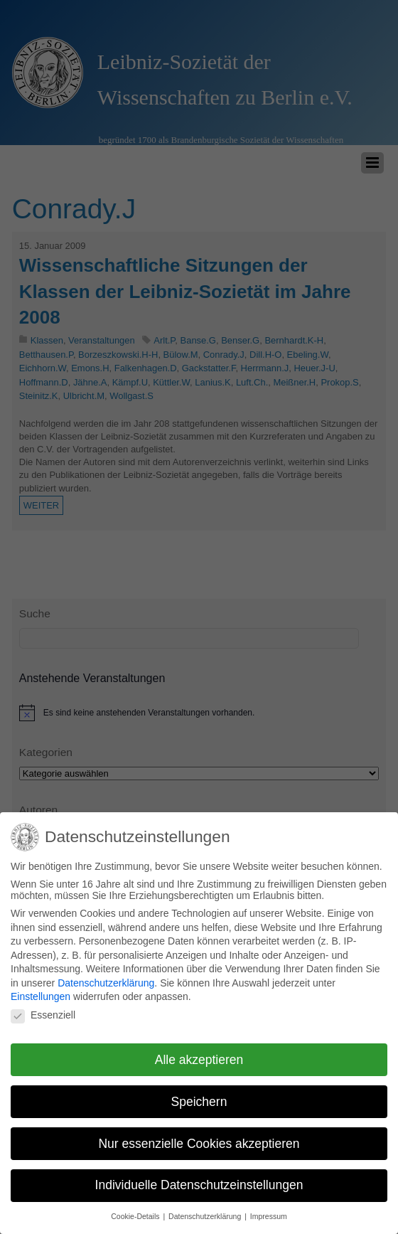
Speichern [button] (199, 1096)
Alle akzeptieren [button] (199, 1054)
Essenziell (43, 1009)
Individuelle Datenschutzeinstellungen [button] (199, 1180)
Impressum (268, 1210)
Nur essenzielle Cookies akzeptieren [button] (198, 1138)
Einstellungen (40, 991)
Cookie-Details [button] (136, 1210)
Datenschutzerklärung (106, 977)
